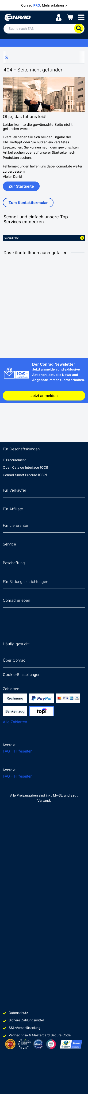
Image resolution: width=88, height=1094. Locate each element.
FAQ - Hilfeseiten (17, 751)
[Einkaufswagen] (70, 17)
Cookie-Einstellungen (21, 674)
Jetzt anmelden (44, 395)
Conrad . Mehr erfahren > (44, 5)
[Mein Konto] (58, 17)
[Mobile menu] (81, 17)
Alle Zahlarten (15, 721)
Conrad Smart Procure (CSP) (25, 475)
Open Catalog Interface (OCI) (25, 467)
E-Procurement (14, 460)
